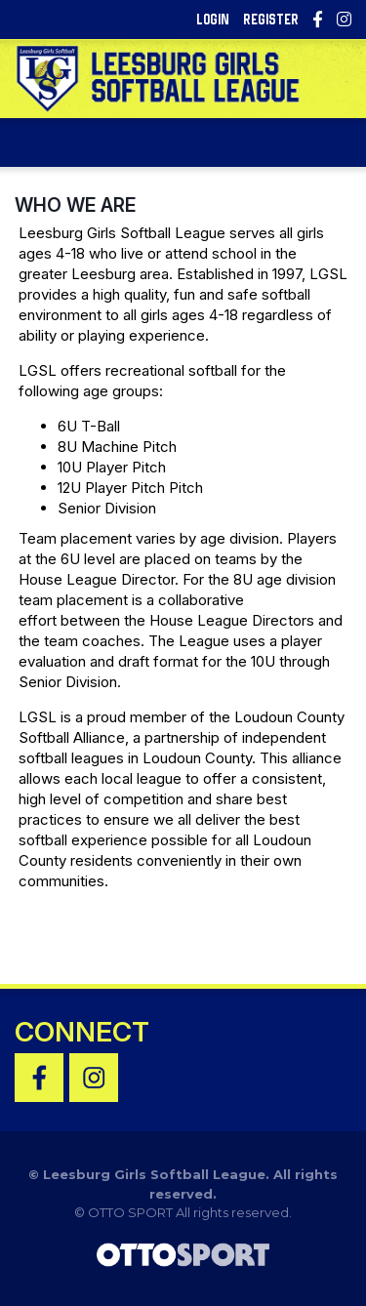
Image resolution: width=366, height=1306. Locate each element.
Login (212, 19)
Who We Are (75, 205)
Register (271, 19)
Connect (82, 1031)
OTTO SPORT (130, 1212)
